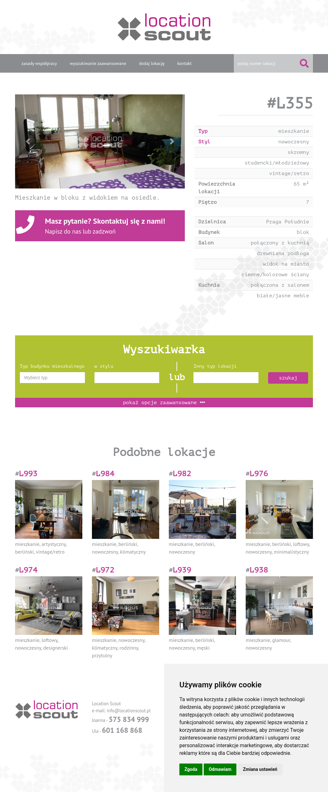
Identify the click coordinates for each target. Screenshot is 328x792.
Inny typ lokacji (214, 366)
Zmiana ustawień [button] (260, 769)
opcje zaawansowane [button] (164, 402)
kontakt (184, 63)
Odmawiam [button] (220, 769)
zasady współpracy (39, 63)
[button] (28, 141)
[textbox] (52, 377)
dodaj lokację (151, 63)
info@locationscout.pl (129, 711)
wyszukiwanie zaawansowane (98, 63)
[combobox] (52, 377)
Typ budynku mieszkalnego (52, 366)
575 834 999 (129, 719)
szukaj (288, 378)
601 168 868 (122, 730)
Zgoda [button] (190, 769)
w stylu (103, 366)
